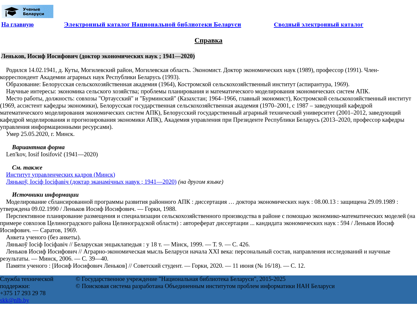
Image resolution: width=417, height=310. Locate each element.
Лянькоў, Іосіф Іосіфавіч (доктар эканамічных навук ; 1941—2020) (91, 181)
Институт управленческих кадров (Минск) (60, 174)
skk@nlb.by (14, 300)
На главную (17, 24)
